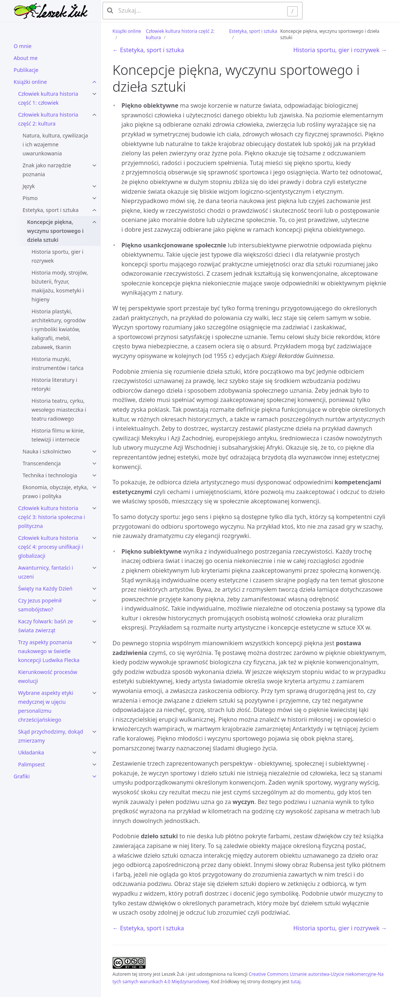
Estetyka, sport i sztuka (51, 209)
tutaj (295, 981)
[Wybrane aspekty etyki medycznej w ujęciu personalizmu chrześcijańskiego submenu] (94, 693)
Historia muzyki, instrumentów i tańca (58, 363)
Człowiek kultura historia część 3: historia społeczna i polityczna (51, 516)
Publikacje (26, 69)
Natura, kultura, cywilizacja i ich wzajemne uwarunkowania (55, 144)
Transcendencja (42, 463)
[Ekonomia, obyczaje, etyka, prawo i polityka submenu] (94, 487)
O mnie (23, 46)
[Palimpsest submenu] (94, 764)
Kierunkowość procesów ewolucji (48, 676)
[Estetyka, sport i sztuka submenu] (94, 210)
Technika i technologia (50, 475)
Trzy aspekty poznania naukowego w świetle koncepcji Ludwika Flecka (48, 651)
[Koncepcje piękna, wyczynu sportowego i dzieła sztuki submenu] (94, 222)
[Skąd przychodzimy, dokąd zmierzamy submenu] (94, 732)
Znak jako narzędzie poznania (47, 170)
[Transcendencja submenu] (94, 463)
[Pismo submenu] (94, 198)
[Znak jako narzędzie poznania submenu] (94, 165)
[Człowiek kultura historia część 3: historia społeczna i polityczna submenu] (94, 508)
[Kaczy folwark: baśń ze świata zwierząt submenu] (94, 621)
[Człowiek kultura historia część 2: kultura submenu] (94, 115)
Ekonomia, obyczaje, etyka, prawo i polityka (55, 492)
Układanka (31, 752)
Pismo (30, 198)
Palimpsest (31, 764)
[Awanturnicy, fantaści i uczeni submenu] (94, 568)
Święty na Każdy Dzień (45, 588)
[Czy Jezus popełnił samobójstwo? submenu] (94, 601)
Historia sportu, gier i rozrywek (58, 256)
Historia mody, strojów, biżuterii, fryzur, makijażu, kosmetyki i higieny (60, 286)
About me (26, 57)
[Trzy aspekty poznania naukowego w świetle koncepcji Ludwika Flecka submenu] (94, 642)
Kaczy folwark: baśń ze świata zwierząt (45, 626)
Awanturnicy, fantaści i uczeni (45, 572)
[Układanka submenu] (94, 753)
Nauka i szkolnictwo (47, 451)
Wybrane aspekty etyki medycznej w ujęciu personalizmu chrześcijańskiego (45, 706)
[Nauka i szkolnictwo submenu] (94, 452)
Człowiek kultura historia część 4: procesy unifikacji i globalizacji (50, 546)
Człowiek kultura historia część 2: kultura (48, 119)
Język (29, 186)
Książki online (30, 81)
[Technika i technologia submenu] (94, 475)
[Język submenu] (94, 186)
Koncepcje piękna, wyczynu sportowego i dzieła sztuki (55, 230)
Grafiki (22, 776)
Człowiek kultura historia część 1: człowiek (48, 98)
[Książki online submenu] (94, 82)
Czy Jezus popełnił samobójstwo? (40, 605)
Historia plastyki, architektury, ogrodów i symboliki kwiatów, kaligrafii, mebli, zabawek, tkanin (59, 329)
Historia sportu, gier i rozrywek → (340, 50)
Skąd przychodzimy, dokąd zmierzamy (50, 736)
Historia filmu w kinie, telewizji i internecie (58, 435)
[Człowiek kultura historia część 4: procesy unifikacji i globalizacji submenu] (94, 538)
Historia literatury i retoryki (55, 384)
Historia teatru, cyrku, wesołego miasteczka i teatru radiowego (59, 409)
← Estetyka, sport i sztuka (148, 50)
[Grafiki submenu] (94, 776)
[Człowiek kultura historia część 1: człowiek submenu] (94, 94)
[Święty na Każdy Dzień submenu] (94, 589)
